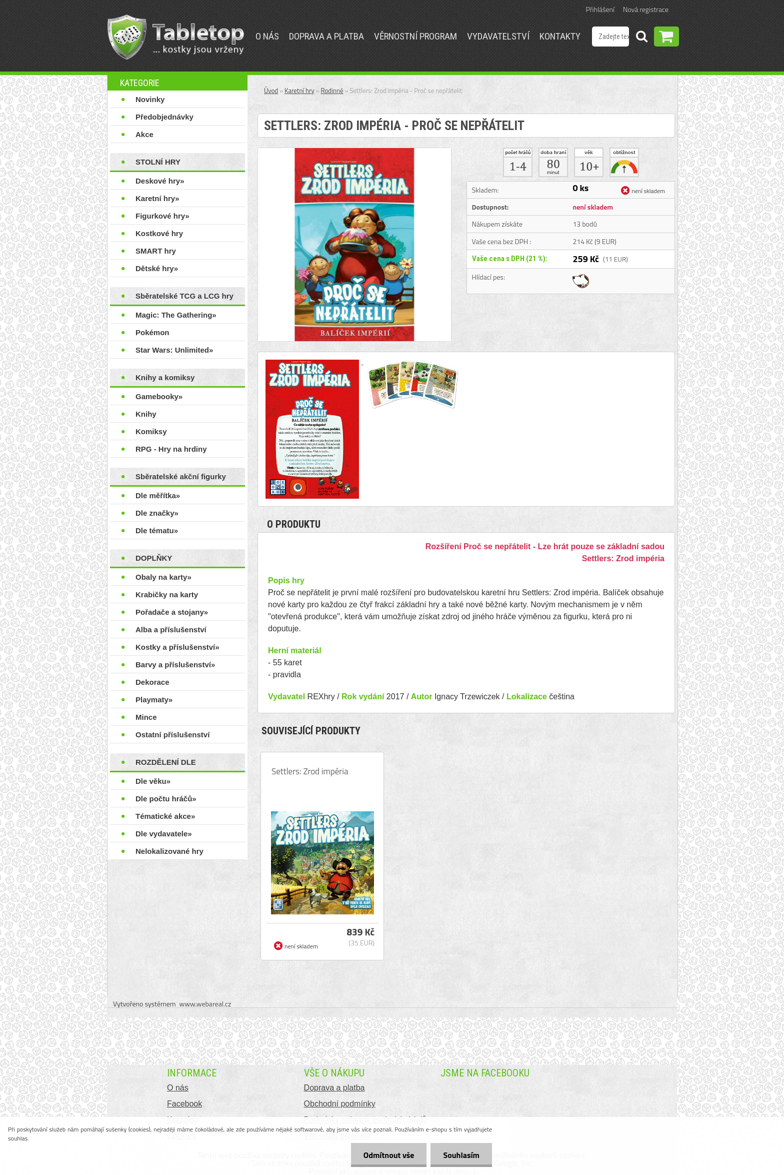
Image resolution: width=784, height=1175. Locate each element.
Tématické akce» (165, 816)
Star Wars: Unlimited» (174, 350)
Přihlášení (600, 9)
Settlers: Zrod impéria (310, 771)
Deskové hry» (160, 181)
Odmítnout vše (389, 1155)
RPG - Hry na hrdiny (171, 449)
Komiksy (151, 431)
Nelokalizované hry (170, 851)
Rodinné (332, 91)
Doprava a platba (326, 36)
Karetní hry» (158, 198)
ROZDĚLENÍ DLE (166, 762)
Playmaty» (154, 699)
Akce (145, 134)
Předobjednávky (165, 117)
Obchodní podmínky (340, 1103)
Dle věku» (153, 781)
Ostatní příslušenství (173, 734)
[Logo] (175, 37)
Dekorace (153, 682)
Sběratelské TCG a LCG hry (185, 296)
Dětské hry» (157, 268)
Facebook (184, 1103)
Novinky (150, 99)
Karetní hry (299, 91)
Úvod (271, 91)
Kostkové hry (159, 233)
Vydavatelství (498, 36)
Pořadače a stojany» (172, 612)
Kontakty (560, 36)
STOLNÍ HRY (158, 162)
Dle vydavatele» (164, 833)
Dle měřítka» (158, 495)
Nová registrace (645, 9)
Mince (146, 717)
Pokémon (153, 332)
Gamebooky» (159, 396)
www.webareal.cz (206, 1003)
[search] (642, 38)
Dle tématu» (157, 530)
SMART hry (156, 251)
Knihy (146, 414)
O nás (267, 36)
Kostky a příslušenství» (178, 647)
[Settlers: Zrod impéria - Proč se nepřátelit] (354, 152)
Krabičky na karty (167, 594)
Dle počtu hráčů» (166, 798)
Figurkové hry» (163, 216)
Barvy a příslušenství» (175, 664)
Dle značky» (157, 513)
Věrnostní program (415, 36)
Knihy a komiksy (165, 377)
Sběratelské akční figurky (181, 476)
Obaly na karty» (164, 577)
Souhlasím (461, 1155)
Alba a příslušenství (171, 629)
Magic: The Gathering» (176, 315)
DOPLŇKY (154, 558)
